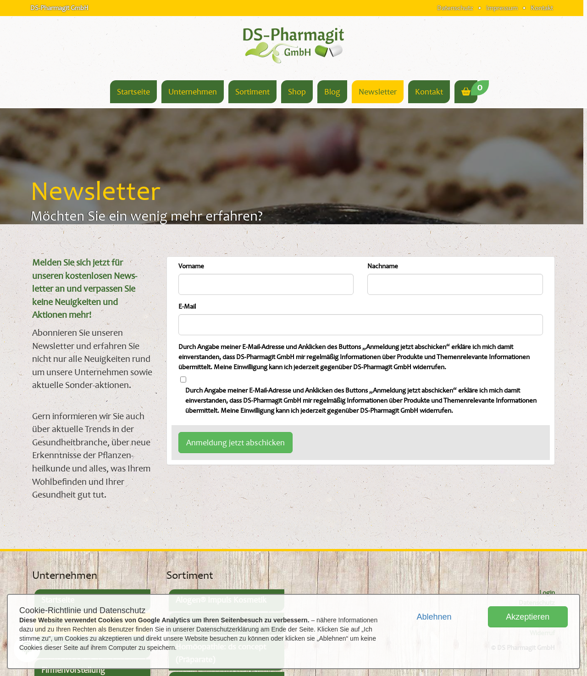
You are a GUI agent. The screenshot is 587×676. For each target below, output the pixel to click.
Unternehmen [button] (192, 92)
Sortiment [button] (252, 92)
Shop (297, 92)
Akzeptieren (527, 616)
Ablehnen (433, 616)
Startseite (133, 92)
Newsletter (378, 92)
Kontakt (542, 8)
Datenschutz (455, 8)
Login (547, 592)
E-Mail (187, 306)
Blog (332, 92)
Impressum (502, 8)
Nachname (382, 266)
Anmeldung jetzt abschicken (235, 443)
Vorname (191, 266)
